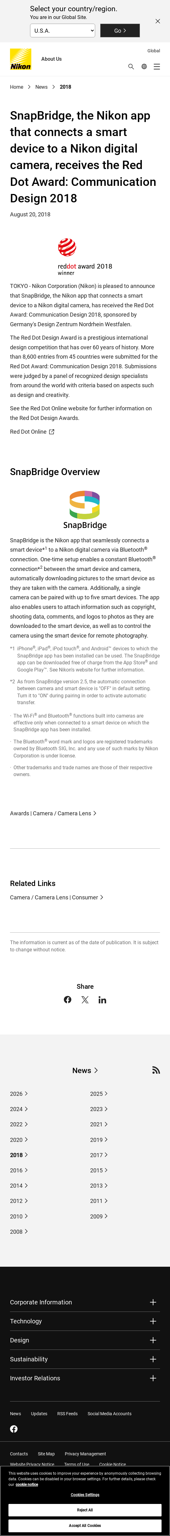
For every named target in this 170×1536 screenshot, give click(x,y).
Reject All (85, 1513)
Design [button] (19, 1340)
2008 (16, 1231)
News (41, 87)
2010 (16, 1216)
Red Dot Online (32, 431)
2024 (16, 1109)
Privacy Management (85, 1453)
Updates (39, 1413)
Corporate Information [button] (41, 1302)
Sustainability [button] (29, 1359)
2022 (16, 1124)
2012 (16, 1201)
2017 (96, 1155)
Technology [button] (26, 1321)
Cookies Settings (85, 1498)
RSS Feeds (67, 1413)
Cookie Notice (112, 1464)
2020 (16, 1140)
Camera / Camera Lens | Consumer (54, 897)
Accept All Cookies (85, 1529)
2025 (96, 1094)
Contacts (19, 1453)
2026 (16, 1094)
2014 (16, 1185)
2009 (96, 1216)
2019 (96, 1140)
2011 (96, 1201)
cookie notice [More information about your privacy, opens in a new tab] (27, 1488)
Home (16, 87)
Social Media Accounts (109, 1413)
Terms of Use (76, 1464)
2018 (65, 87)
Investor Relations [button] (35, 1378)
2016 (16, 1170)
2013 (96, 1185)
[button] (131, 66)
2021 (96, 1124)
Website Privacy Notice (32, 1464)
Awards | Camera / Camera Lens (50, 813)
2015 (96, 1170)
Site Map (46, 1453)
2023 (96, 1109)
